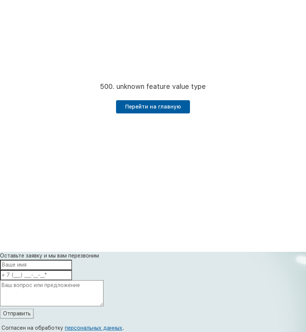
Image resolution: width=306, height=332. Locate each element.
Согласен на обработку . (63, 328)
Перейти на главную (153, 107)
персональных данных (93, 328)
